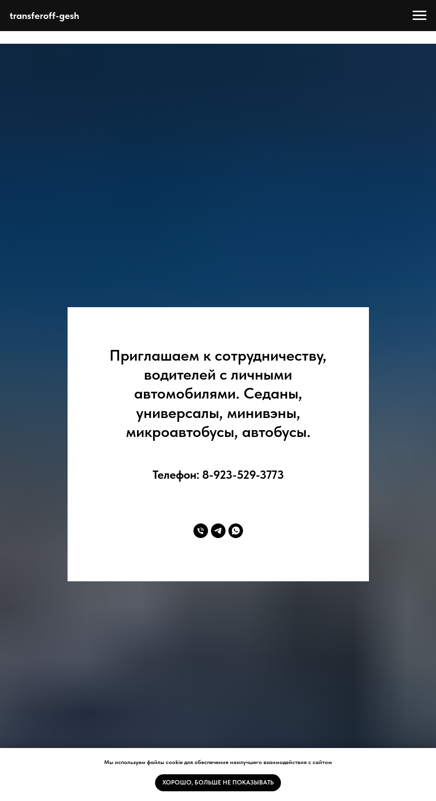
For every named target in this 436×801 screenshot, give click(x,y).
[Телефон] (200, 530)
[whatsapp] (235, 530)
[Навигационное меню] (419, 15)
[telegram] (218, 530)
